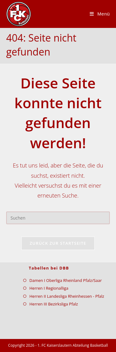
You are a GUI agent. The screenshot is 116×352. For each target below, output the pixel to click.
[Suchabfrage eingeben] (58, 218)
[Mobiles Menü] (100, 13)
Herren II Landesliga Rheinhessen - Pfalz (66, 296)
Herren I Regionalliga (48, 288)
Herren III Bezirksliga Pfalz (53, 304)
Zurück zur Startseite (58, 243)
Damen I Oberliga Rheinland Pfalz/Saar (65, 280)
